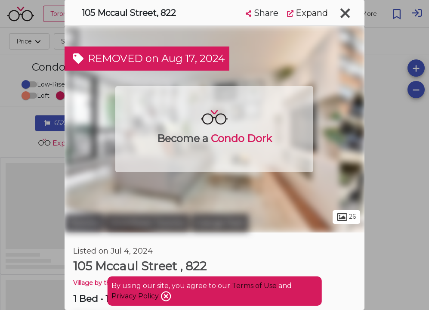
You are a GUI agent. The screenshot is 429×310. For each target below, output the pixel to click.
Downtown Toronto (147, 223)
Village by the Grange (105, 283)
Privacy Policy (135, 296)
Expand (307, 13)
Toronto (84, 223)
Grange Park (220, 223)
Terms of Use (254, 286)
